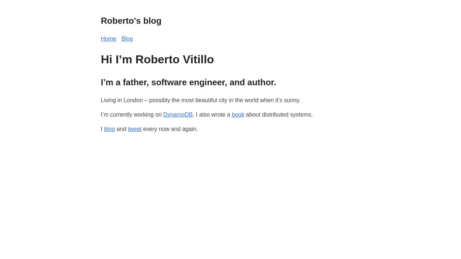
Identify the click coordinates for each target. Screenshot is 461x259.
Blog (127, 39)
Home (108, 39)
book (238, 115)
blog (109, 129)
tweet (135, 129)
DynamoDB (178, 115)
